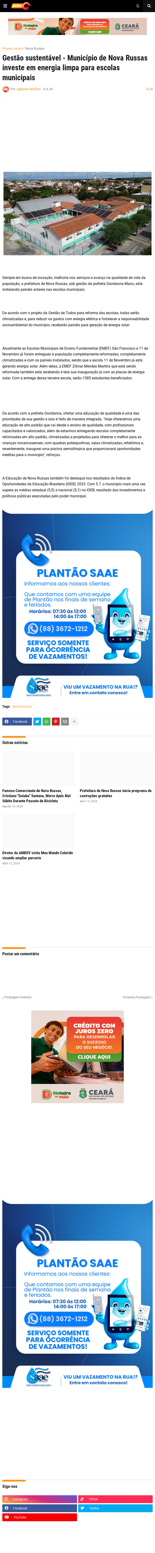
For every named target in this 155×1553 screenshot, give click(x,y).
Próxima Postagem (136, 997)
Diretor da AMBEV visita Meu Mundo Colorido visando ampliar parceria (37, 855)
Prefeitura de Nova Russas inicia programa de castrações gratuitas (116, 793)
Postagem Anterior (18, 997)
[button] (5, 6)
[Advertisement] (72, 134)
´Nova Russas (34, 48)
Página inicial (11, 48)
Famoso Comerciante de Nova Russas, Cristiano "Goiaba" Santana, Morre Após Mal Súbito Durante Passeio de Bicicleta (36, 795)
